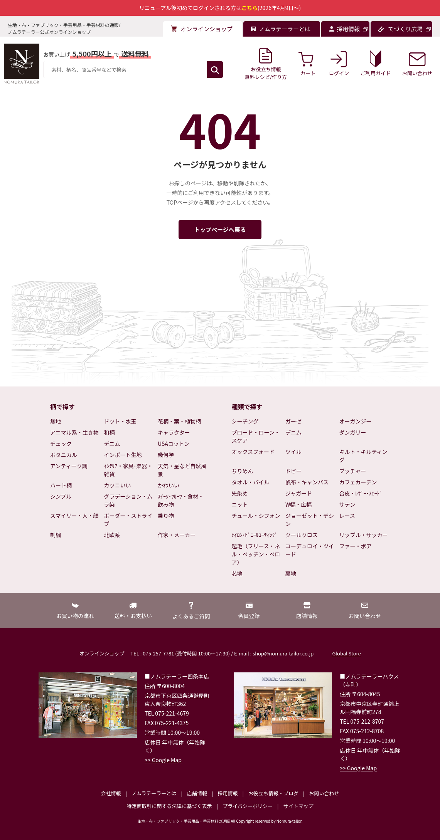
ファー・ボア (355, 546)
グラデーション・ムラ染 (128, 500)
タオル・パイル (251, 482)
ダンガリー (352, 432)
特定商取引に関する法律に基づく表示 (169, 806)
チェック (61, 443)
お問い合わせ (324, 793)
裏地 (290, 573)
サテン (347, 504)
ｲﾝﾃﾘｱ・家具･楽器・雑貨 (128, 470)
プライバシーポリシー (248, 806)
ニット (240, 504)
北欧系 (112, 535)
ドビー (293, 471)
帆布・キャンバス (307, 482)
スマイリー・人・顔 (74, 515)
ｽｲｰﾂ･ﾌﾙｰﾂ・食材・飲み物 (181, 500)
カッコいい (117, 485)
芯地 (237, 573)
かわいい (168, 485)
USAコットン (174, 443)
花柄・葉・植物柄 (179, 421)
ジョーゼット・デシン (309, 520)
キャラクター (174, 432)
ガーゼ (293, 421)
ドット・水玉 (120, 421)
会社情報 (111, 793)
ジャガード (298, 493)
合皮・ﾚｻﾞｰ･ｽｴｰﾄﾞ (361, 493)
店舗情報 (197, 793)
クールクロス (301, 535)
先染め (240, 493)
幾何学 (166, 455)
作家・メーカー (177, 535)
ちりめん (242, 471)
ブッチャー (352, 471)
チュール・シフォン (256, 515)
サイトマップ (298, 806)
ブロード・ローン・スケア (256, 436)
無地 (55, 421)
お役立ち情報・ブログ (273, 793)
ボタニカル (63, 455)
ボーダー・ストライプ (128, 520)
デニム (112, 443)
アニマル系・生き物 (74, 432)
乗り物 (166, 515)
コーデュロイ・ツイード (309, 550)
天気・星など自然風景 (182, 470)
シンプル (61, 496)
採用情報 (227, 793)
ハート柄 (61, 485)
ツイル (293, 451)
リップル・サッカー (363, 535)
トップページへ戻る (220, 229)
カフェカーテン (358, 482)
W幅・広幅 (298, 504)
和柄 (109, 432)
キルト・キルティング (363, 456)
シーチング (245, 421)
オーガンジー (355, 421)
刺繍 (55, 535)
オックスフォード (253, 451)
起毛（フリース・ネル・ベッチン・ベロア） (256, 554)
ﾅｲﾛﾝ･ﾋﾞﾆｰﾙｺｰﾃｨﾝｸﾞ (255, 535)
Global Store (346, 653)
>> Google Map (163, 760)
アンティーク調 (69, 466)
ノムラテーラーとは (153, 793)
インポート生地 (123, 455)
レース (347, 515)
